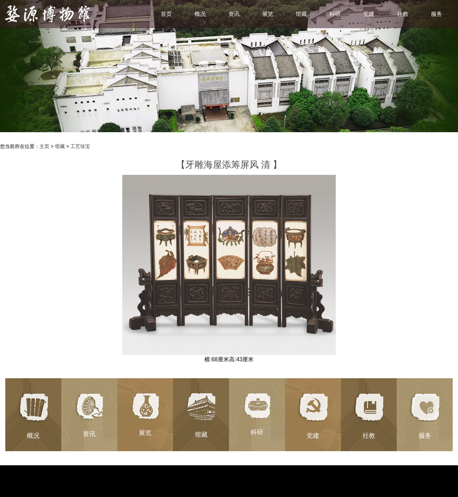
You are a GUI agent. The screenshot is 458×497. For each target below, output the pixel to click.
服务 (436, 14)
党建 (369, 14)
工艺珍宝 (80, 146)
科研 (335, 14)
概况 (200, 14)
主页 (44, 146)
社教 (402, 14)
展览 (267, 14)
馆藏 (301, 14)
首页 (166, 14)
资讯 (234, 14)
